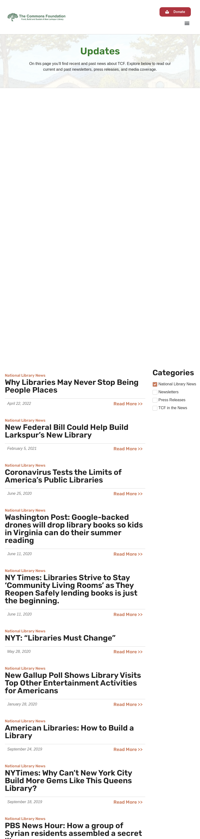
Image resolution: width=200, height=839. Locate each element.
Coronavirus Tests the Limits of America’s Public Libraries (63, 212)
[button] (187, 23)
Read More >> (128, 140)
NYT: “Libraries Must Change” (60, 374)
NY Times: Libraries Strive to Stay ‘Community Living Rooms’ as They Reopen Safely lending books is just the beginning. (71, 325)
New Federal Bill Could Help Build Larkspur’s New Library (66, 167)
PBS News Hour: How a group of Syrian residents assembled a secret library (73, 569)
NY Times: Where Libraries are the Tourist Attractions (68, 618)
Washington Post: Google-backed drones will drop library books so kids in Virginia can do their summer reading (74, 265)
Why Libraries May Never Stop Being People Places (72, 122)
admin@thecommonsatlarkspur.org (88, 822)
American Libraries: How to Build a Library (69, 468)
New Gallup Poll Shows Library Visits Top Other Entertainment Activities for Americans (73, 419)
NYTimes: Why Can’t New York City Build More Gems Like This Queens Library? (68, 517)
